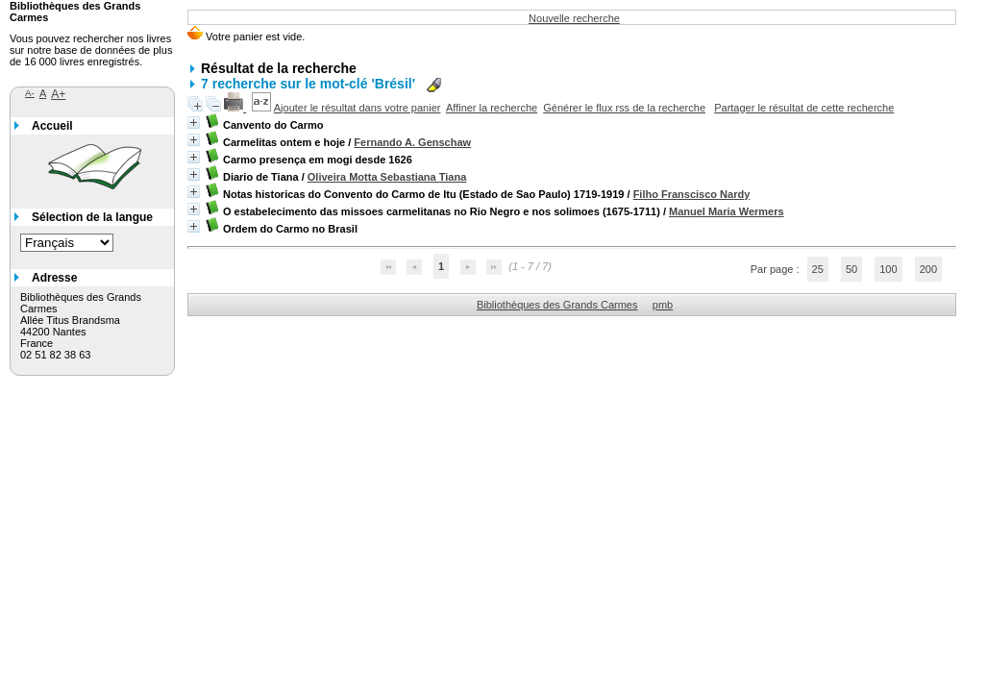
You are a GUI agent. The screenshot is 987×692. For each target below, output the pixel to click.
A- (30, 92)
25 (818, 269)
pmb (663, 304)
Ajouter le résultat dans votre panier (357, 107)
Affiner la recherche (491, 107)
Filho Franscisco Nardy (692, 194)
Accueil (52, 126)
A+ (58, 94)
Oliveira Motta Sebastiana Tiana (387, 177)
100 (888, 269)
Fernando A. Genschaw (412, 142)
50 (851, 269)
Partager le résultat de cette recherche (804, 107)
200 (928, 269)
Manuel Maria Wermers (726, 211)
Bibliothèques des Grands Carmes (557, 304)
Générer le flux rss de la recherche (624, 107)
